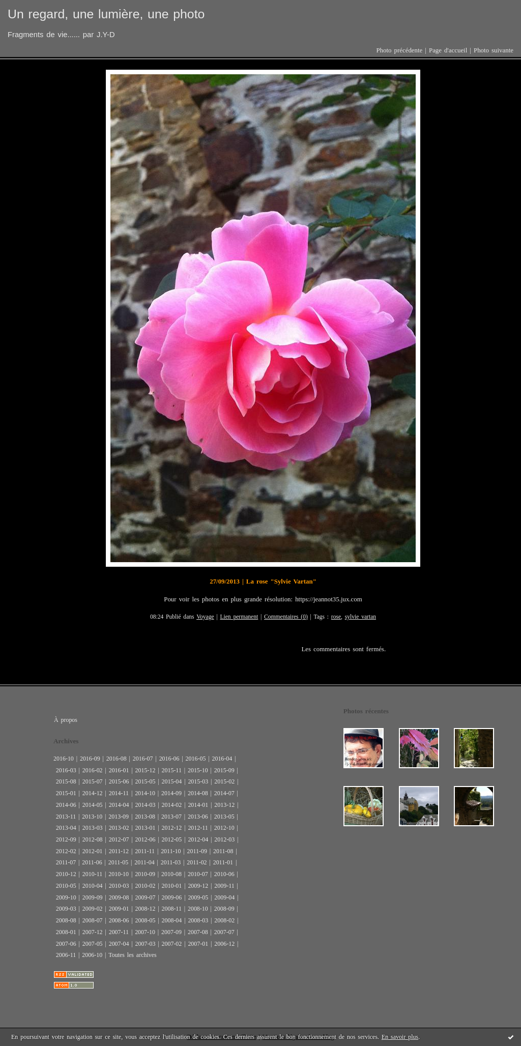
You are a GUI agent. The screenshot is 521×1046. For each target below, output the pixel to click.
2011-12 (119, 851)
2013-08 (145, 816)
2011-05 (118, 862)
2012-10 (224, 827)
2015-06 (119, 781)
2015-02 (224, 781)
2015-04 (171, 781)
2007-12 (92, 932)
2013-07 (171, 816)
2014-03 (145, 804)
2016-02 (92, 770)
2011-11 (145, 851)
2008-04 (171, 920)
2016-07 (143, 758)
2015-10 (198, 770)
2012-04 (198, 839)
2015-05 (145, 781)
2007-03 (145, 943)
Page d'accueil (448, 50)
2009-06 (171, 897)
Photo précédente (399, 50)
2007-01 (198, 943)
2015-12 (145, 770)
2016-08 (116, 758)
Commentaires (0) (286, 617)
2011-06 (92, 862)
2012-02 (66, 851)
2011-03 (171, 862)
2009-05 (198, 897)
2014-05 (92, 804)
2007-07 (224, 932)
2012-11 (198, 827)
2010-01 (171, 885)
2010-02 (145, 885)
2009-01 (119, 908)
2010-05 (66, 885)
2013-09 (118, 816)
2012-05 (171, 839)
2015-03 (198, 781)
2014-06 (66, 804)
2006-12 (224, 943)
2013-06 (198, 816)
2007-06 (66, 943)
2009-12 (198, 885)
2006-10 (92, 954)
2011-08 (223, 851)
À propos (65, 719)
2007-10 (145, 932)
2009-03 (66, 908)
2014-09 (171, 793)
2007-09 (171, 932)
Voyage (205, 617)
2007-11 (119, 932)
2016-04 (222, 758)
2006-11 (66, 954)
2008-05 (145, 920)
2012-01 (92, 851)
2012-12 (171, 827)
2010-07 (198, 874)
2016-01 (119, 770)
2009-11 (224, 885)
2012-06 (145, 839)
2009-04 (224, 897)
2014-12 (92, 793)
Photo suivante (493, 50)
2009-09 (92, 897)
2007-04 (119, 943)
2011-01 (223, 862)
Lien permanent (239, 617)
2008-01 (66, 932)
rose (336, 617)
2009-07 (145, 897)
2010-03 (119, 885)
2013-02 (119, 827)
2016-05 (196, 758)
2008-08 (66, 920)
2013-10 (92, 816)
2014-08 (198, 793)
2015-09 (224, 770)
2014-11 (119, 793)
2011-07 (66, 862)
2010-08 (171, 874)
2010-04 (92, 885)
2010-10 (118, 874)
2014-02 (171, 804)
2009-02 (92, 908)
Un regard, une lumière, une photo (106, 14)
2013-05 (224, 816)
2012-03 (224, 839)
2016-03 (66, 770)
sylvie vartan (360, 617)
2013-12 (224, 804)
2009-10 (66, 897)
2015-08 (66, 781)
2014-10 (145, 793)
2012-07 (119, 839)
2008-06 (119, 920)
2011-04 (144, 862)
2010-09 (145, 874)
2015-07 (92, 781)
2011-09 (197, 851)
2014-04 (119, 804)
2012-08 (92, 839)
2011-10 (171, 851)
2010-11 (92, 874)
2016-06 (169, 758)
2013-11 (66, 816)
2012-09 (66, 839)
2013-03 (92, 827)
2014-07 (224, 793)
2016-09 (90, 758)
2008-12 (145, 908)
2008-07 (92, 920)
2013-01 (145, 827)
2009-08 (119, 897)
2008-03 (198, 920)
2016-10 (63, 758)
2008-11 (171, 908)
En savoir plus (400, 1036)
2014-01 (198, 804)
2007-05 (92, 943)
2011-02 (197, 862)
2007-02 (171, 943)
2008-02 (224, 920)
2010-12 (66, 874)
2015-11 (171, 770)
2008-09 (224, 908)
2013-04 (66, 827)
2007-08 (198, 932)
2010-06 (224, 874)
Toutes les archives (132, 954)
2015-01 (66, 793)
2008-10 (198, 908)
